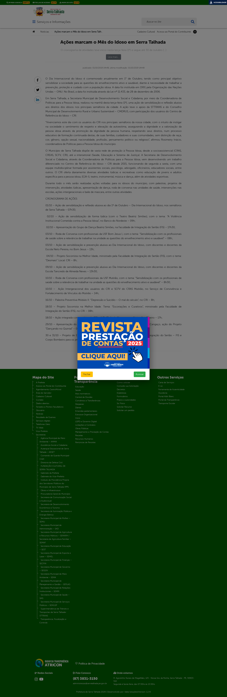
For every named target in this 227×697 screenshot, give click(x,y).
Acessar (140, 374)
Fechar (86, 374)
